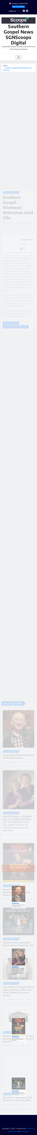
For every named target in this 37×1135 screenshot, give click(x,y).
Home (5, 66)
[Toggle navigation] (18, 57)
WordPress (30, 1128)
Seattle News (13, 1131)
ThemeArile (24, 1131)
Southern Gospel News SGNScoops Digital (18, 34)
